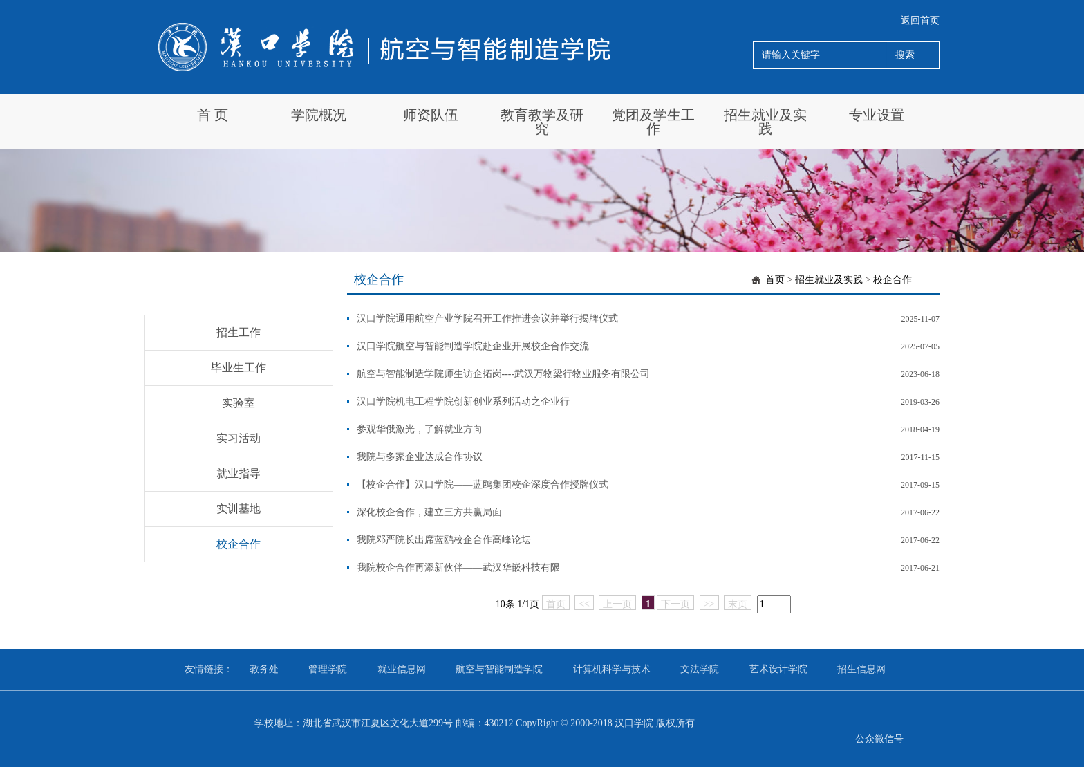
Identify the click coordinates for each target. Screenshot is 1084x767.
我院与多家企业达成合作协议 (420, 457)
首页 (775, 280)
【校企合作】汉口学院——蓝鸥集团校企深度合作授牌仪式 (482, 484)
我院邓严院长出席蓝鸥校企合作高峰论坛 (444, 540)
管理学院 (327, 669)
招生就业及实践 (829, 280)
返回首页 (920, 20)
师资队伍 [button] (430, 114)
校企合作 (238, 544)
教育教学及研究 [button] (542, 121)
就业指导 (238, 473)
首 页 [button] (212, 114)
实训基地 (238, 509)
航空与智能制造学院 (499, 669)
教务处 (264, 669)
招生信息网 (861, 669)
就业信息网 (401, 669)
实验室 (238, 403)
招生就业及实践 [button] (765, 121)
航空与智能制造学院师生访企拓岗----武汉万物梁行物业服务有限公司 (504, 374)
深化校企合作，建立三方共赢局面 (429, 512)
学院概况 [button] (318, 114)
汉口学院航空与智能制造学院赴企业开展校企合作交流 (473, 346)
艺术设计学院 (778, 669)
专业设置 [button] (876, 114)
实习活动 (238, 438)
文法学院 (699, 669)
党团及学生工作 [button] (653, 121)
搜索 (905, 55)
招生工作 (238, 332)
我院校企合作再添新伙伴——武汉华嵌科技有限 (458, 567)
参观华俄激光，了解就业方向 (420, 429)
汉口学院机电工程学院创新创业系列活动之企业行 (463, 401)
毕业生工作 (238, 367)
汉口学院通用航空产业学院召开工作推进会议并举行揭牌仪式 (487, 318)
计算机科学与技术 (612, 669)
